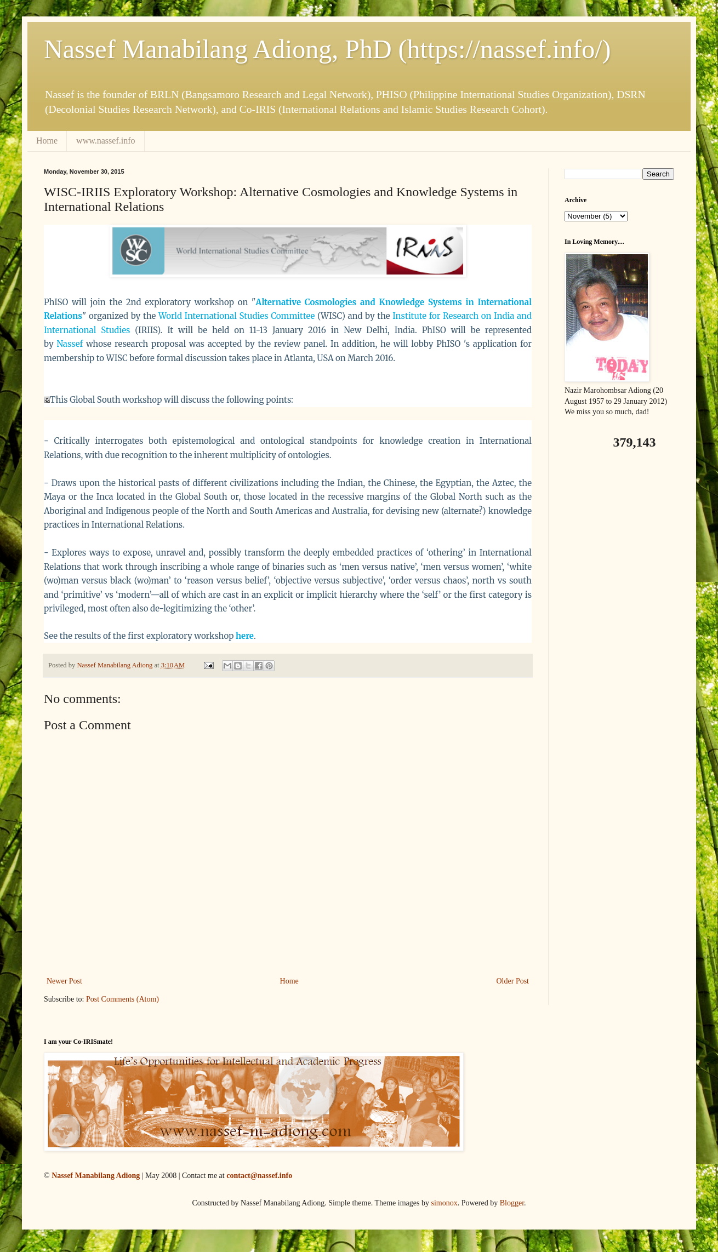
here (245, 636)
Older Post (513, 981)
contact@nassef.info (259, 1175)
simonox (444, 1203)
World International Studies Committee (236, 316)
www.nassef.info (105, 140)
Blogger (512, 1203)
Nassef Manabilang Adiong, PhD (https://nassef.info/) (327, 49)
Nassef (69, 344)
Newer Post (64, 981)
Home (47, 140)
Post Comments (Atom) (122, 999)
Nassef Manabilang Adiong (96, 1175)
